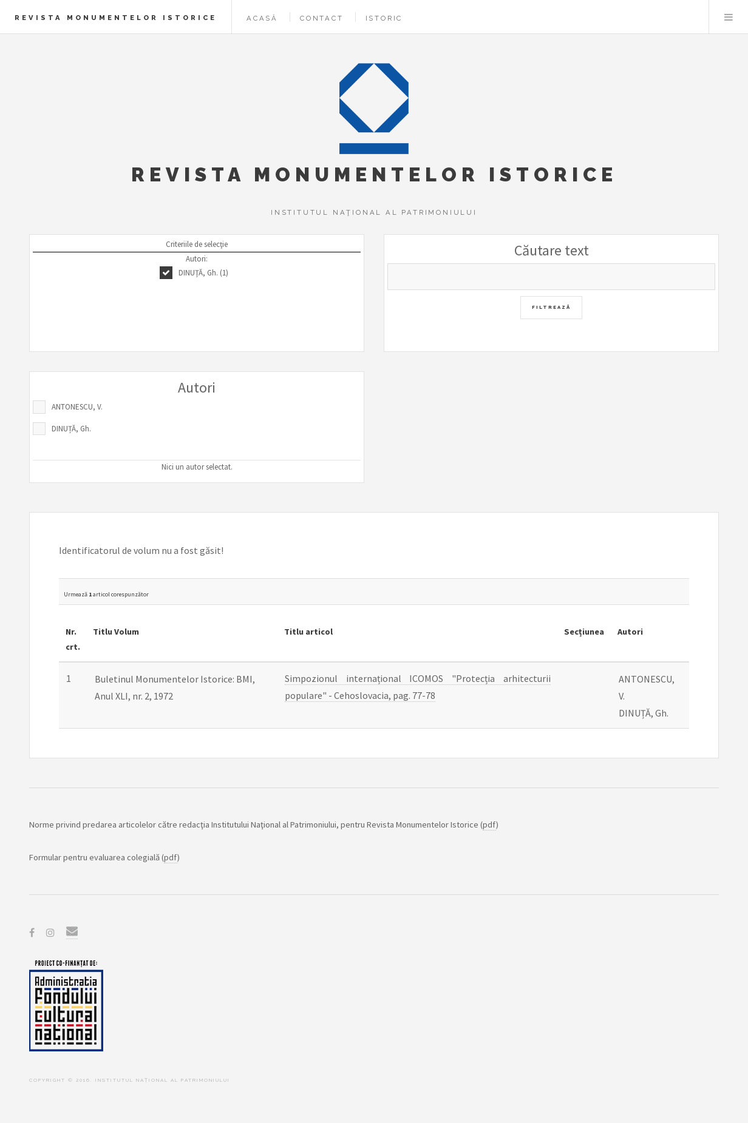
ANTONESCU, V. (77, 407)
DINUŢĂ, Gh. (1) (203, 273)
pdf (489, 824)
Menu (728, 17)
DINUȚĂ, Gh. (71, 428)
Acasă (262, 18)
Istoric (384, 18)
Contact (322, 18)
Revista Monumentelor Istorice (116, 17)
